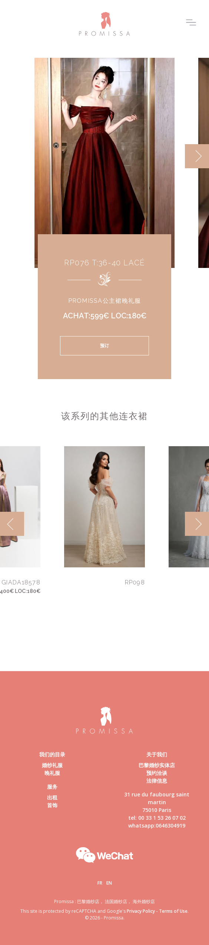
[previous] (12, 524)
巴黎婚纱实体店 (157, 765)
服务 (52, 786)
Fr (99, 883)
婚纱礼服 (52, 765)
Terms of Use (173, 911)
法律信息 (156, 780)
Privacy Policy (141, 911)
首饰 (52, 805)
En (109, 883)
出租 (52, 797)
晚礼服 (52, 772)
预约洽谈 (156, 772)
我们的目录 (52, 754)
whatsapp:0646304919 (156, 825)
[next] (197, 156)
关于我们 (156, 754)
